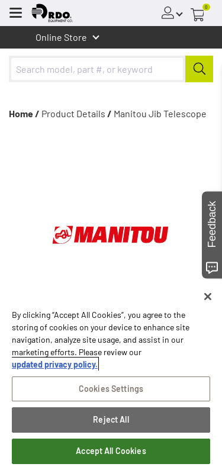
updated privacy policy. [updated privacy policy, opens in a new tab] (55, 364)
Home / (24, 113)
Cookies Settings (111, 389)
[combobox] (111, 69)
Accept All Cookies (111, 451)
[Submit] (199, 69)
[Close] (208, 297)
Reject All (110, 419)
